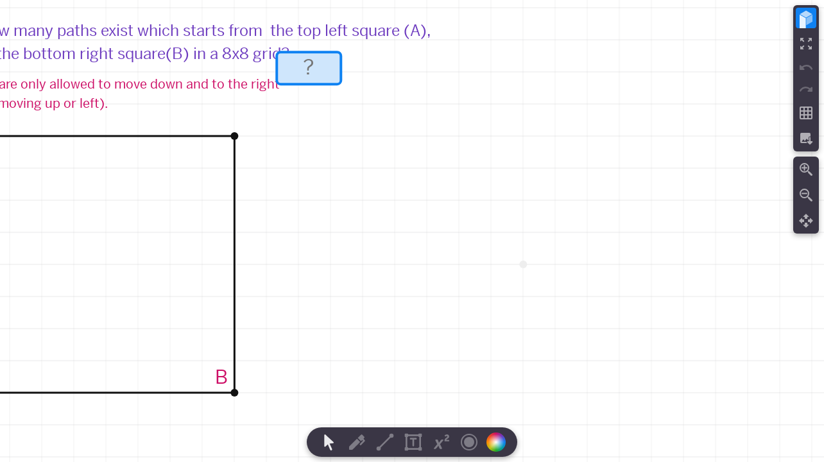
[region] (412, 231)
